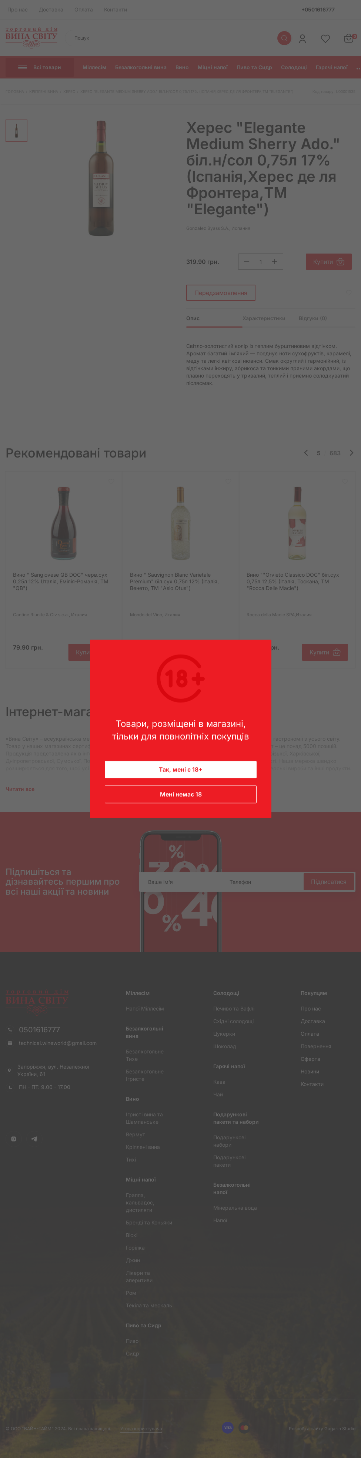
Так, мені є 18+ (181, 770)
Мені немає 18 (180, 794)
